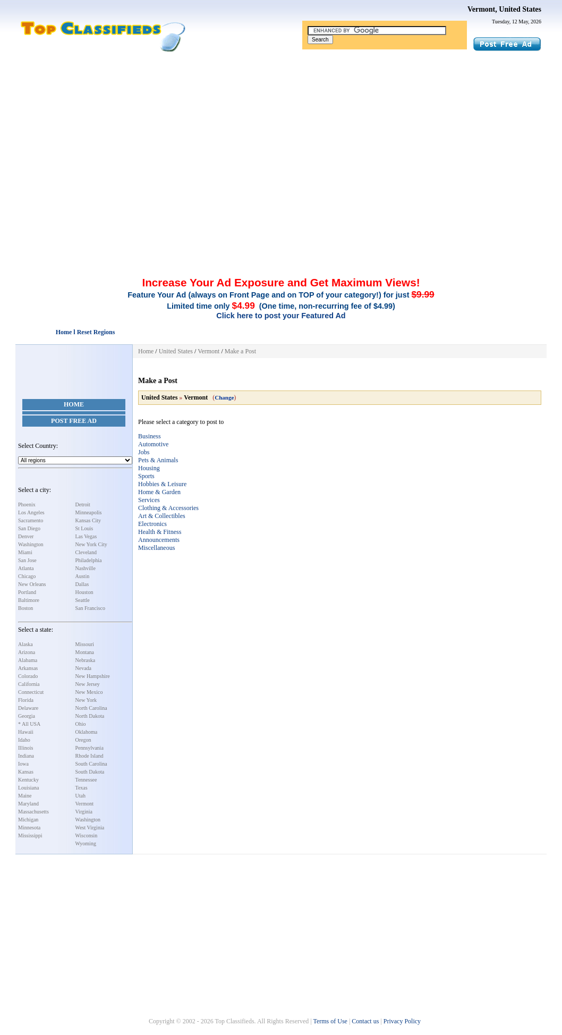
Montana (85, 652)
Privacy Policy (402, 1021)
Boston (25, 608)
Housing (149, 468)
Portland (27, 592)
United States (176, 351)
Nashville (85, 568)
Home (74, 404)
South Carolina (91, 764)
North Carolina (91, 708)
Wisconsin (86, 835)
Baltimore (28, 600)
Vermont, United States (504, 9)
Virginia (84, 812)
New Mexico (89, 692)
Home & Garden (159, 492)
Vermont (84, 804)
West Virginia (90, 827)
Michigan (28, 819)
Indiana (26, 756)
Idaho (24, 740)
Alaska (25, 644)
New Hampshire (92, 676)
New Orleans (32, 584)
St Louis (84, 528)
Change (224, 397)
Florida (25, 700)
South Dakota (90, 772)
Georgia (26, 716)
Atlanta (25, 568)
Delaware (28, 708)
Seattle (82, 600)
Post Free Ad (74, 421)
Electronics (152, 524)
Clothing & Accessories (168, 508)
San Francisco (90, 608)
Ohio (80, 724)
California (29, 684)
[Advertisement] (281, 131)
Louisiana (28, 788)
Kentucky (28, 780)
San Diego (29, 528)
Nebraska (85, 660)
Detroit (82, 504)
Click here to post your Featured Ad (280, 315)
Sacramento (30, 520)
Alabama (27, 660)
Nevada (83, 668)
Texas (81, 788)
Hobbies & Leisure (162, 484)
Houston (84, 592)
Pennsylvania (89, 748)
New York (86, 700)
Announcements (159, 540)
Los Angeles (31, 512)
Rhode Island (89, 756)
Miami (25, 552)
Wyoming (85, 843)
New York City (91, 544)
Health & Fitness (159, 532)
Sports (146, 476)
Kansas (25, 772)
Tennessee (86, 780)
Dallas (82, 584)
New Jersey (87, 684)
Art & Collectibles (161, 516)
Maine (25, 796)
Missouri (85, 644)
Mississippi (30, 835)
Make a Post (240, 351)
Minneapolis (88, 512)
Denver (25, 536)
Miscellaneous (156, 548)
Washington (31, 544)
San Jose (27, 560)
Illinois (25, 748)
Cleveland (86, 552)
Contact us (365, 1021)
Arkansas (28, 668)
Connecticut (31, 692)
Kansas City (88, 520)
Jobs (143, 452)
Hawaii (25, 732)
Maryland (28, 804)
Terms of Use (330, 1021)
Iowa (23, 764)
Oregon (83, 740)
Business (149, 436)
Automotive (153, 444)
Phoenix (27, 504)
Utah (80, 796)
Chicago (27, 576)
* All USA (29, 724)
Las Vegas (86, 536)
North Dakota (90, 716)
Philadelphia (88, 560)
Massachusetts (33, 812)
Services (149, 500)
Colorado (28, 676)
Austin (82, 576)
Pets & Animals (158, 460)
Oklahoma (86, 732)
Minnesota (29, 827)
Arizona (26, 652)
